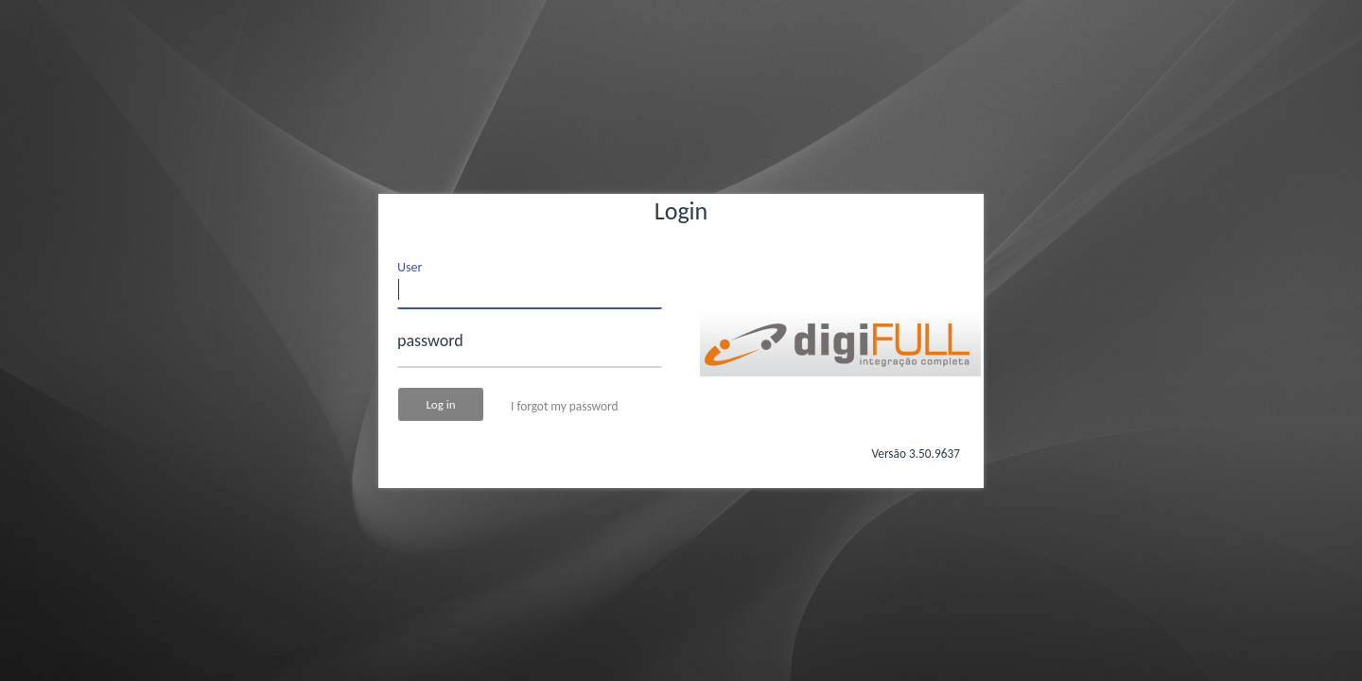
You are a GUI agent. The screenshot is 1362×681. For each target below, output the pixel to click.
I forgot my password (564, 406)
